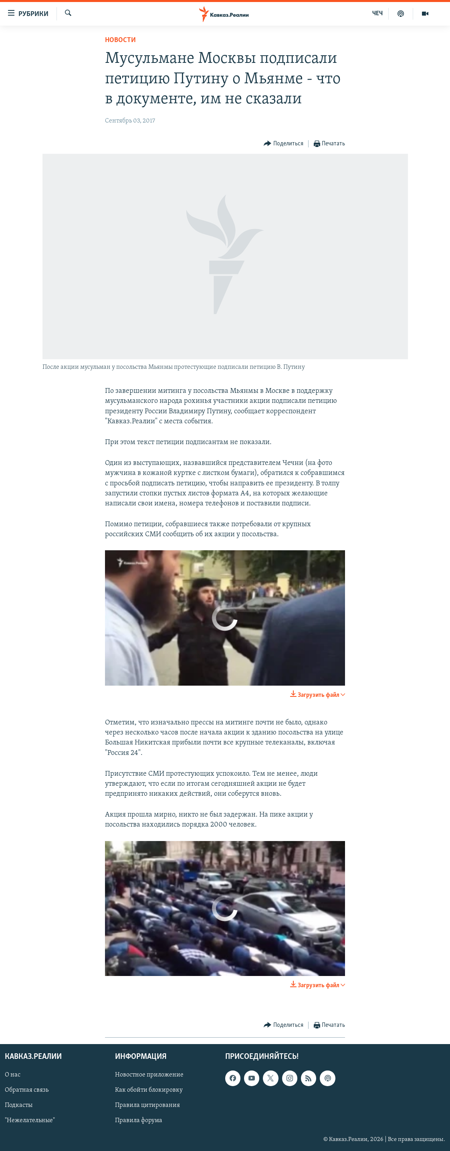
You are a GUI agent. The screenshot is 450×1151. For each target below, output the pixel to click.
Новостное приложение (149, 1075)
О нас (12, 1075)
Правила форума (138, 1121)
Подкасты (18, 1106)
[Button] (283, 144)
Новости (120, 40)
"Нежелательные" (30, 1121)
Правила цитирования (147, 1106)
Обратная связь (26, 1090)
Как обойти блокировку (149, 1090)
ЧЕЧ (377, 13)
